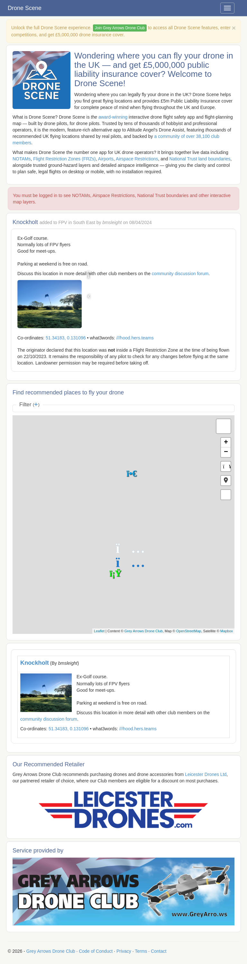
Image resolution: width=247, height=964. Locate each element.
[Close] (234, 27)
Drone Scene (24, 8)
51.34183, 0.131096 (66, 337)
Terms (141, 951)
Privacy (123, 951)
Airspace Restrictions (137, 158)
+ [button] (226, 442)
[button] (226, 480)
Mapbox (226, 631)
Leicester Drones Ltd (205, 774)
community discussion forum (180, 273)
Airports (106, 158)
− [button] (226, 452)
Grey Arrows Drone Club (143, 631)
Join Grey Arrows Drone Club (120, 28)
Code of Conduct (96, 951)
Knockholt (34, 663)
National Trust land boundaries (200, 158)
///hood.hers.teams (135, 337)
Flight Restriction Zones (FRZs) (64, 158)
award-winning (112, 117)
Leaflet (99, 631)
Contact (158, 951)
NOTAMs (22, 158)
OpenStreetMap (188, 631)
